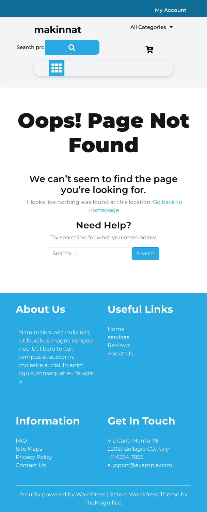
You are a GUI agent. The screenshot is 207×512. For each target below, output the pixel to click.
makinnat (57, 29)
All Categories (151, 27)
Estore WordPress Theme (145, 494)
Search (72, 47)
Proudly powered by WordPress (63, 494)
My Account (170, 10)
